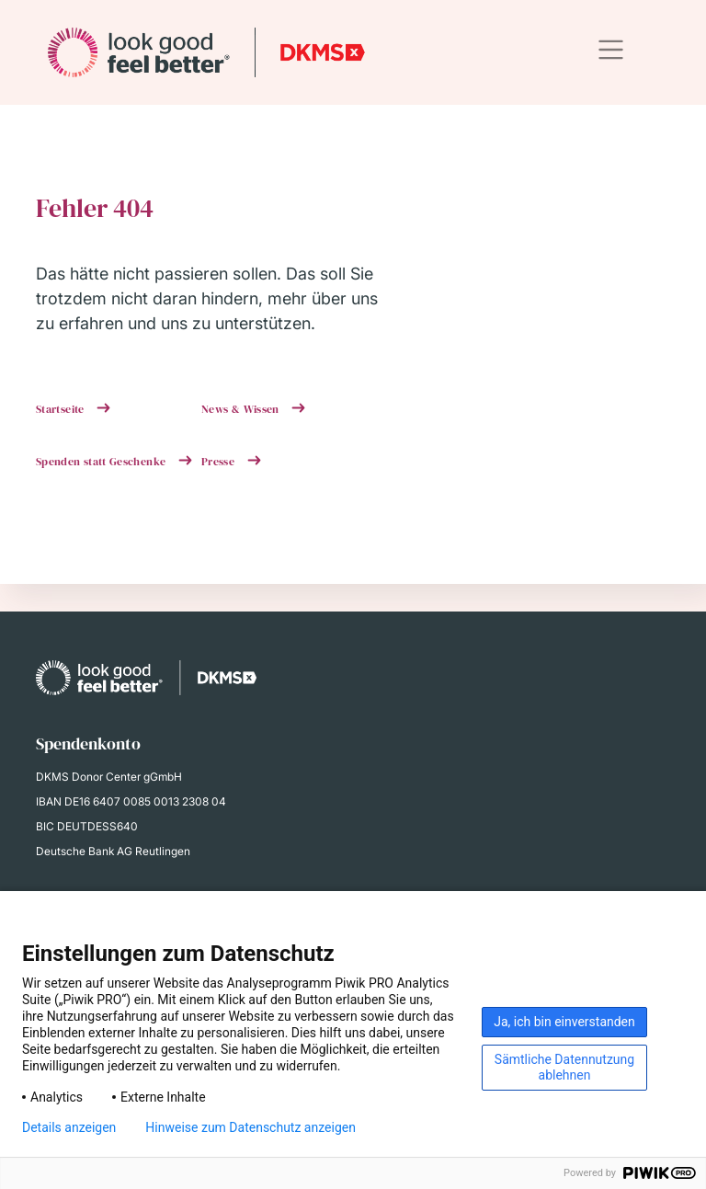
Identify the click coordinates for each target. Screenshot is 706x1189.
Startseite (61, 409)
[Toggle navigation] (610, 50)
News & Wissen (241, 409)
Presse (219, 461)
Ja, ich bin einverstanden (564, 1021)
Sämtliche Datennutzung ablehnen (564, 1067)
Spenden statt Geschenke (102, 461)
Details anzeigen (69, 1127)
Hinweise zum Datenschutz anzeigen (250, 1127)
